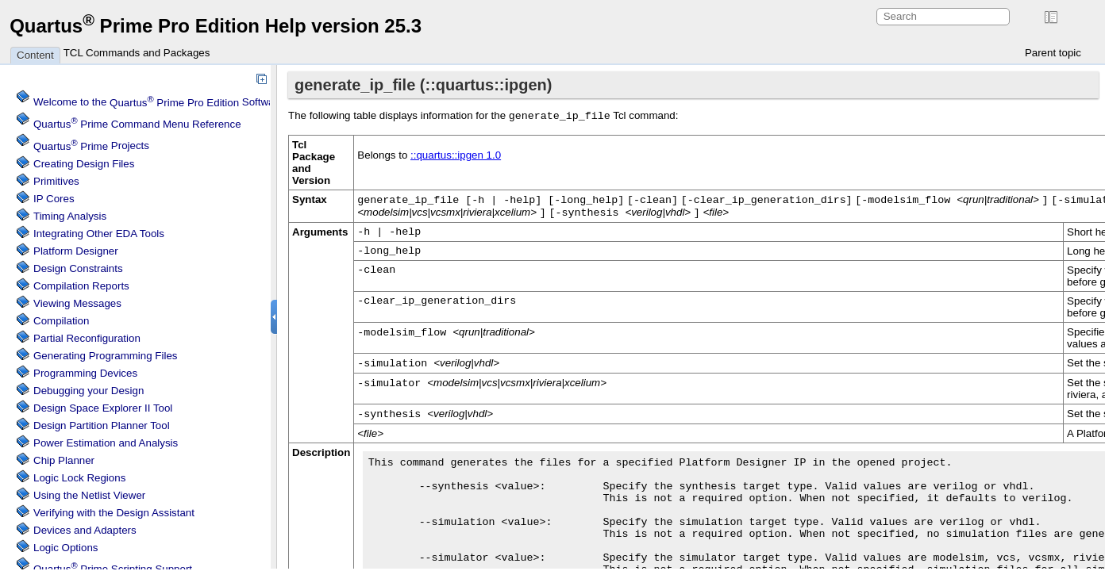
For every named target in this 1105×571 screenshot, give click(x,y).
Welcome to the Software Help (171, 103)
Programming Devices (85, 373)
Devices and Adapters (85, 530)
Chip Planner (63, 460)
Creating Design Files (83, 164)
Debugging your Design (88, 391)
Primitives (56, 181)
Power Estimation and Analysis (105, 443)
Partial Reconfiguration (87, 338)
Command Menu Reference (137, 124)
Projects (91, 146)
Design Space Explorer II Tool (102, 408)
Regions (79, 478)
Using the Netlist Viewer (89, 495)
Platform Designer (75, 251)
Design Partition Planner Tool (101, 425)
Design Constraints (78, 268)
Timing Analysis (69, 216)
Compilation (61, 321)
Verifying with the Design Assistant (113, 513)
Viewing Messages (77, 303)
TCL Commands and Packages (137, 53)
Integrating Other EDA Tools (98, 234)
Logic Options (65, 548)
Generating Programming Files (105, 356)
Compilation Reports (81, 286)
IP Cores (54, 199)
